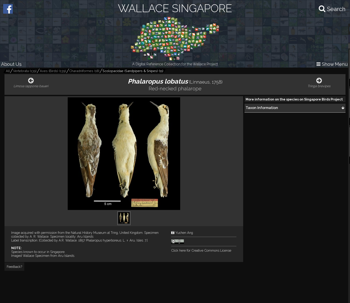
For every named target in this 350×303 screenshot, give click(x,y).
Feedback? (14, 267)
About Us (11, 64)
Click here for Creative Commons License (201, 250)
